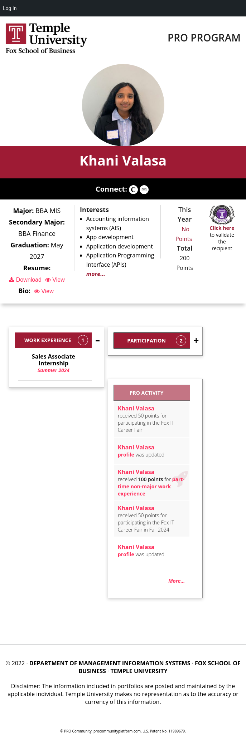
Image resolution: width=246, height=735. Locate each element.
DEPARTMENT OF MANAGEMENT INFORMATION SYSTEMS (109, 663)
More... (176, 580)
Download (25, 280)
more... (95, 274)
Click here (221, 228)
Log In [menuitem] (9, 8)
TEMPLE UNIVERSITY (138, 671)
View (55, 280)
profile (126, 454)
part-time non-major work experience (151, 486)
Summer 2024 (53, 363)
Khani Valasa (123, 160)
